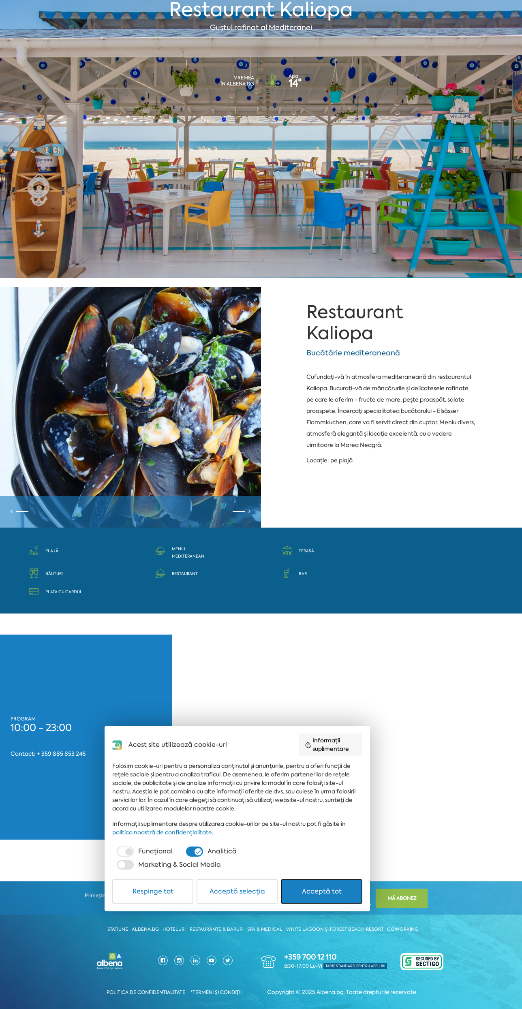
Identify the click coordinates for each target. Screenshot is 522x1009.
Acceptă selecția (261, 982)
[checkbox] (154, 955)
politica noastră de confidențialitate (173, 936)
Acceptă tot (354, 982)
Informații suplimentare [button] (362, 849)
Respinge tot (168, 982)
